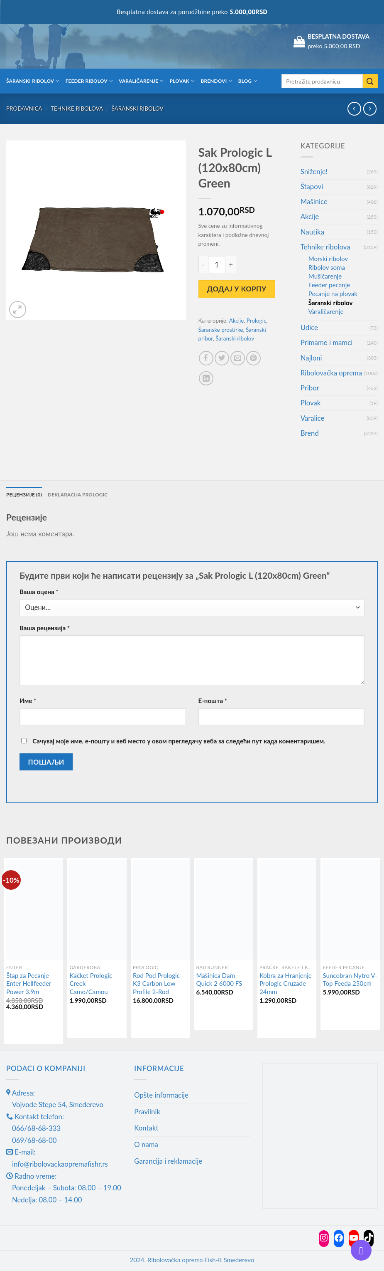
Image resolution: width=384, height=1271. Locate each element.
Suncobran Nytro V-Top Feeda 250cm (350, 979)
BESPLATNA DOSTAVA (338, 36)
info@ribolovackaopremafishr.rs (60, 1164)
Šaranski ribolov (33, 81)
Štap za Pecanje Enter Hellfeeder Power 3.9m (28, 983)
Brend (310, 433)
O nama (146, 1144)
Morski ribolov (328, 258)
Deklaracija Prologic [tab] (78, 494)
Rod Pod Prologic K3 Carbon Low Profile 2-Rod (156, 983)
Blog (247, 81)
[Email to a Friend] (237, 358)
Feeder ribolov (89, 81)
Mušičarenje (325, 276)
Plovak (182, 81)
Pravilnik (147, 1111)
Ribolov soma (326, 267)
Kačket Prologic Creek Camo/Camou (90, 983)
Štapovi (312, 186)
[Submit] (370, 81)
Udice (309, 327)
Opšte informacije (161, 1095)
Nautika (312, 231)
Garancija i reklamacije (168, 1161)
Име (28, 700)
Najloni (311, 357)
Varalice (313, 418)
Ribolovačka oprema (331, 372)
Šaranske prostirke (220, 329)
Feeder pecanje (329, 285)
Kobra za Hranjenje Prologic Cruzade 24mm (285, 983)
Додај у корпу (237, 288)
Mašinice (314, 201)
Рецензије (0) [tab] (24, 494)
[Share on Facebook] (206, 358)
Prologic (257, 320)
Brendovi (216, 81)
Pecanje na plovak (332, 293)
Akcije (236, 320)
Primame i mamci (326, 342)
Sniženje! (314, 171)
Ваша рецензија (45, 628)
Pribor (310, 387)
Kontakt (146, 1127)
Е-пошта (212, 700)
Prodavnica (24, 108)
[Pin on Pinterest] (253, 358)
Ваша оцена (39, 591)
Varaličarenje (141, 81)
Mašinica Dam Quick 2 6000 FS (219, 979)
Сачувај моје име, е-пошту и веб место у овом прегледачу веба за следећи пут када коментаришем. (178, 741)
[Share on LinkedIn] (206, 378)
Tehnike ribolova (77, 108)
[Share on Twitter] (222, 358)
